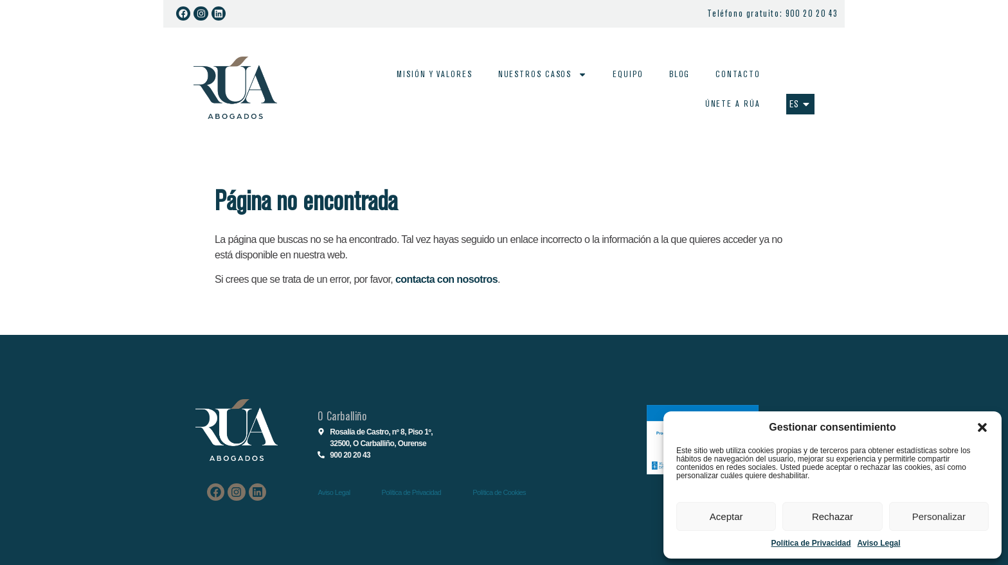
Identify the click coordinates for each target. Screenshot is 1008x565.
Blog (679, 74)
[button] (982, 427)
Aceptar (726, 516)
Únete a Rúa (732, 103)
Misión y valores (434, 74)
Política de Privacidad (811, 543)
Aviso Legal (879, 543)
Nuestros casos (543, 74)
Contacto (738, 74)
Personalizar (939, 516)
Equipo (628, 74)
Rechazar (832, 516)
